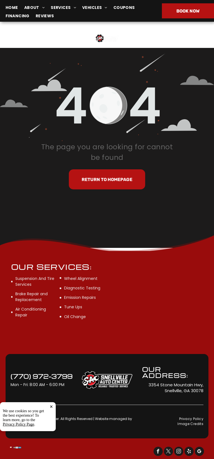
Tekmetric (19, 423)
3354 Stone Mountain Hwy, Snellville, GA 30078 (33, 41)
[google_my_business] (199, 452)
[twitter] (168, 452)
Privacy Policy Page (18, 451)
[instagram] (178, 452)
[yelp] (189, 452)
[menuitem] (15, 7)
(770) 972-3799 (177, 38)
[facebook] (158, 452)
